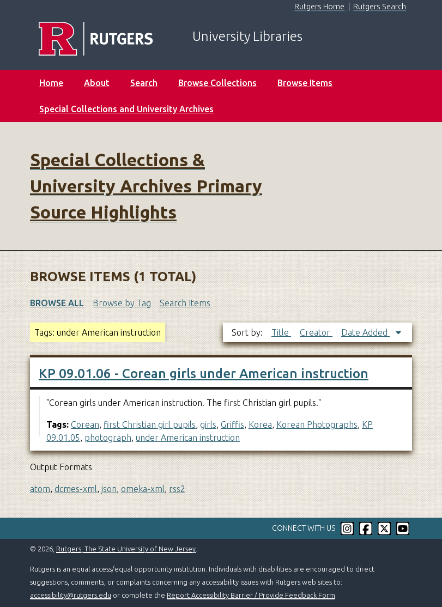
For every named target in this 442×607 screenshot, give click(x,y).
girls (208, 424)
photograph (107, 437)
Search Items (185, 303)
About (97, 83)
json (109, 489)
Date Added (365, 332)
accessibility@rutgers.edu (70, 595)
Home (51, 83)
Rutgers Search (379, 6)
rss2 (177, 489)
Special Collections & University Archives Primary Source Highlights (146, 186)
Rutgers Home (319, 6)
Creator (316, 332)
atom (40, 489)
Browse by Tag (122, 303)
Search (144, 83)
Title (281, 332)
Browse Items (304, 83)
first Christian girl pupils (150, 424)
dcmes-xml (76, 489)
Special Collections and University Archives (126, 109)
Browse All (57, 303)
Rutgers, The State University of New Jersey (126, 549)
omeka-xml (143, 489)
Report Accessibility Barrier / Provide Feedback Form (251, 595)
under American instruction (188, 437)
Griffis (232, 424)
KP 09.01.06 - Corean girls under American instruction (203, 373)
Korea (260, 424)
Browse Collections (217, 83)
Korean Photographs (317, 424)
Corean (85, 424)
